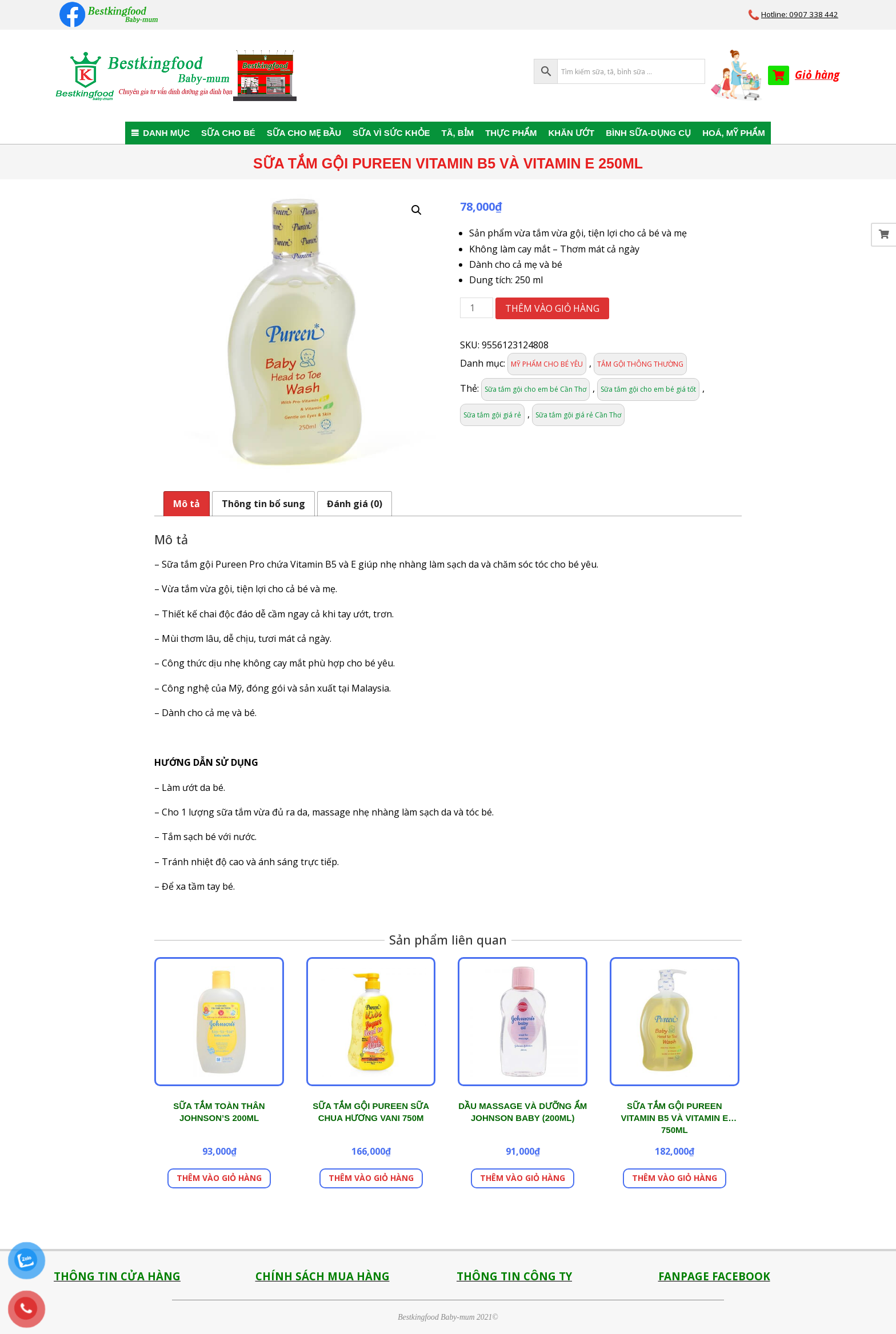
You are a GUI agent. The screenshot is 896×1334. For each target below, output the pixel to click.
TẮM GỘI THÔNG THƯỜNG (640, 364)
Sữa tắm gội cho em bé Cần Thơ (535, 389)
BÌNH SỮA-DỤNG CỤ (648, 133)
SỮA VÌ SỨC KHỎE (391, 133)
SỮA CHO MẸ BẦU (304, 133)
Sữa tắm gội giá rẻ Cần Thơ (578, 415)
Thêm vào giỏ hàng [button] (219, 1177)
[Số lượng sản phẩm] (476, 308)
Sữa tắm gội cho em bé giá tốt (648, 389)
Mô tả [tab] (186, 503)
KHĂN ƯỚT (572, 133)
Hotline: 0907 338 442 (799, 14)
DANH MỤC (166, 133)
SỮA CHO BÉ (228, 133)
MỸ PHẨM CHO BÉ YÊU (547, 364)
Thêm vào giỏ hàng (552, 308)
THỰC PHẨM (511, 133)
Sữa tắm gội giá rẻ (492, 415)
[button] (416, 210)
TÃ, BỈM (458, 133)
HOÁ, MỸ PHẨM (733, 133)
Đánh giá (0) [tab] (354, 503)
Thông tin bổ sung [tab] (263, 503)
